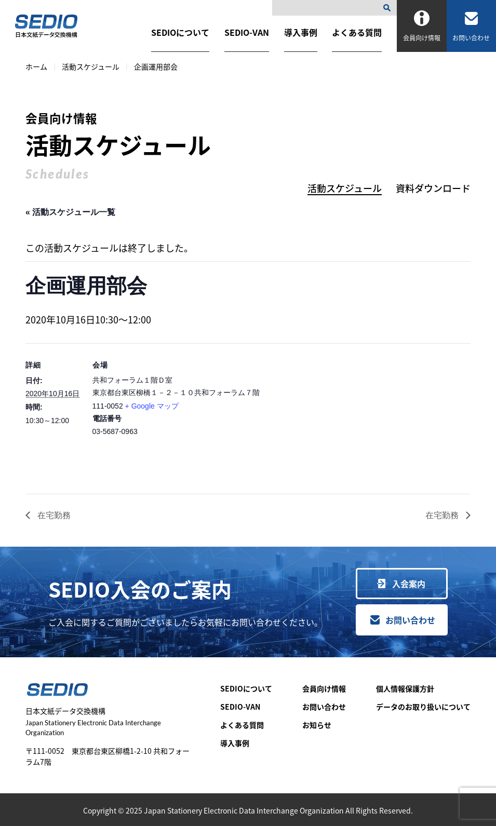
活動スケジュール (90, 66)
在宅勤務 (53, 515)
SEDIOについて (180, 32)
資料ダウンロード (433, 188)
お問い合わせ (410, 620)
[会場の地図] (368, 415)
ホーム (36, 66)
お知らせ (316, 725)
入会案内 (408, 583)
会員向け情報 (324, 688)
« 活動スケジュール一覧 (70, 212)
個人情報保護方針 (405, 688)
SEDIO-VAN (246, 32)
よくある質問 (357, 32)
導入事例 (300, 32)
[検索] (389, 8)
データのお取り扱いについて (423, 706)
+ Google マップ (152, 406)
